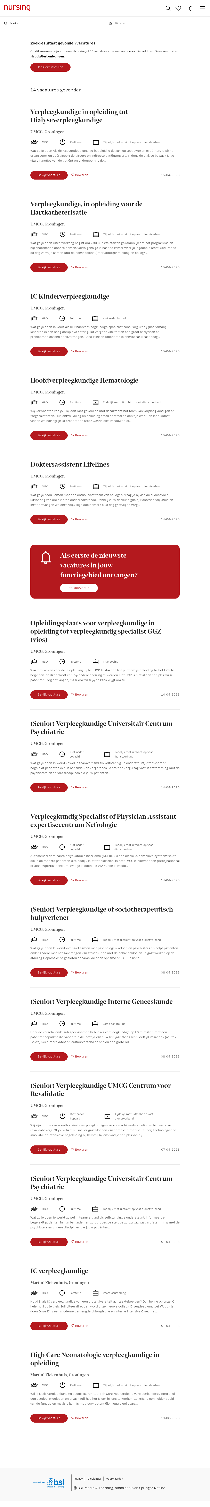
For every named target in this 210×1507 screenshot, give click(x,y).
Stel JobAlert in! (78, 588)
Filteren (117, 23)
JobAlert (190, 8)
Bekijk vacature (49, 175)
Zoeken (12, 23)
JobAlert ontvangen (49, 56)
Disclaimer (94, 1478)
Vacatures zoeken (168, 8)
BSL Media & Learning (95, 1488)
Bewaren (81, 175)
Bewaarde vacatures (179, 8)
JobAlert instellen (50, 67)
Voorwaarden (114, 1478)
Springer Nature (152, 1488)
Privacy (78, 1478)
